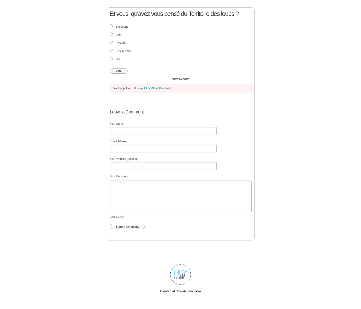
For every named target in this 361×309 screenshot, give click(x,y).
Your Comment (119, 176)
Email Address (119, 141)
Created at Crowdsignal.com (180, 291)
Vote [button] (119, 71)
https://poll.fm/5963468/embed (151, 88)
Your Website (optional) (124, 158)
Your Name (117, 123)
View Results (180, 79)
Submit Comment (127, 226)
